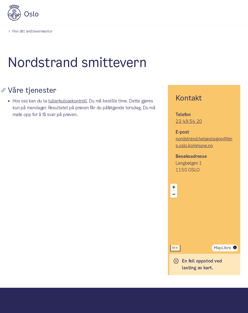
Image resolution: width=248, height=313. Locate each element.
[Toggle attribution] (235, 247)
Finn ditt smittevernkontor (32, 31)
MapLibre (222, 248)
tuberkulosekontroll (67, 101)
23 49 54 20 (189, 121)
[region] (204, 217)
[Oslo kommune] (23, 19)
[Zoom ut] (173, 194)
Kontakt (189, 98)
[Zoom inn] (173, 187)
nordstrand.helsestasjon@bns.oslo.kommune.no (204, 142)
